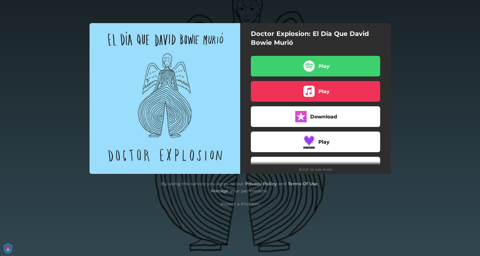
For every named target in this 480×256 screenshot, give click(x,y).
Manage (219, 190)
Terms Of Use (303, 183)
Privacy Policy (261, 183)
